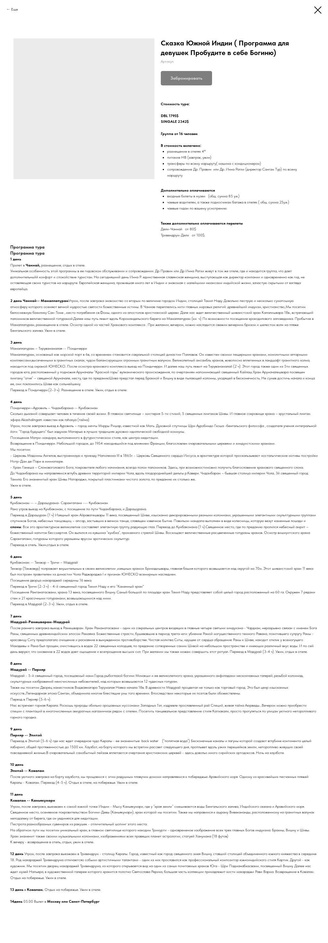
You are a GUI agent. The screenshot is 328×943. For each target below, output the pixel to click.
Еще (14, 9)
